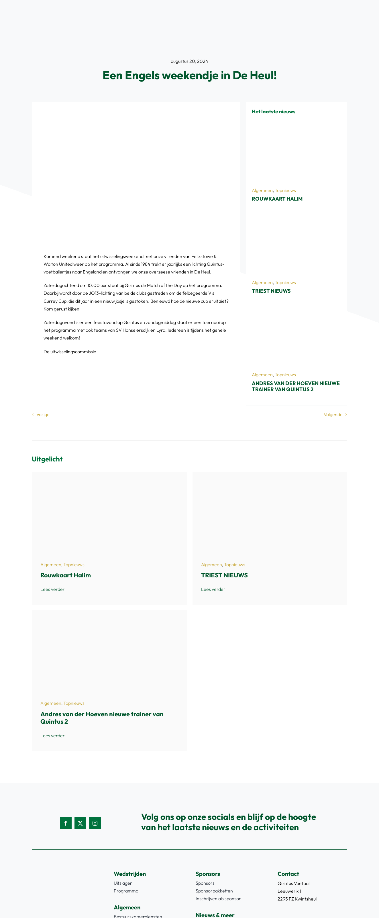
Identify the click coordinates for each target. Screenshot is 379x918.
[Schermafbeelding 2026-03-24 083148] (296, 311)
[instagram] (95, 823)
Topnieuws (285, 190)
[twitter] (80, 823)
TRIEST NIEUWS (271, 291)
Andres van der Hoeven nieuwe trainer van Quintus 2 (296, 386)
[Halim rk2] (296, 126)
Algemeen (262, 190)
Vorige (43, 414)
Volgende (333, 414)
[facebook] (66, 823)
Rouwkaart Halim (277, 198)
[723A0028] (296, 219)
